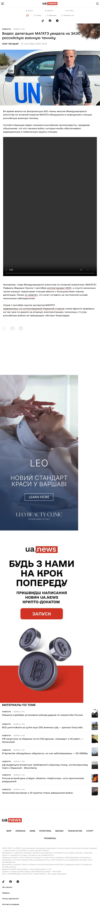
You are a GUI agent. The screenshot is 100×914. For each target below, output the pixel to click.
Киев (32, 831)
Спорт (89, 831)
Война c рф (19, 29)
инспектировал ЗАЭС (59, 288)
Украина (20, 831)
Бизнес (59, 831)
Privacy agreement (10, 898)
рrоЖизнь (50, 838)
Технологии (75, 831)
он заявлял (31, 295)
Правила (6, 893)
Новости (6, 29)
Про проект (7, 887)
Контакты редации (10, 904)
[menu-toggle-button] (2, 3)
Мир (9, 831)
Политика (45, 831)
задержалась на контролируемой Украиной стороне (34, 308)
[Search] (97, 3)
